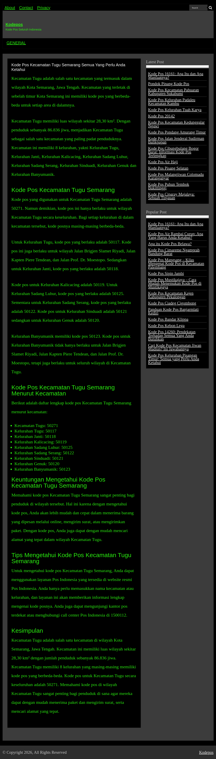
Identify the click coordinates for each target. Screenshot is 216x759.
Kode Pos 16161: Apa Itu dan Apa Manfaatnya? (175, 76)
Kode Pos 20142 (161, 116)
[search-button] (211, 8)
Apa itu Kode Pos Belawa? (170, 243)
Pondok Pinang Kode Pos (168, 83)
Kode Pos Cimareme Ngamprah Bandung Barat (174, 252)
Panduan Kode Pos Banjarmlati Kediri (173, 311)
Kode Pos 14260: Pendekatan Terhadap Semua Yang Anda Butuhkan (172, 335)
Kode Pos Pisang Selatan (168, 168)
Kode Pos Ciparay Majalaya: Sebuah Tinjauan (171, 196)
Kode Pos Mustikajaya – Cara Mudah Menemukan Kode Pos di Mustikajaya (174, 283)
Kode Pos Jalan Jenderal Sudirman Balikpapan (176, 140)
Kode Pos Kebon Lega (166, 325)
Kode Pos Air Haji (163, 162)
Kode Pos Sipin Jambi (166, 273)
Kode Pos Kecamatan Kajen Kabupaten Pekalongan (171, 295)
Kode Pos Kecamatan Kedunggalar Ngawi (176, 124)
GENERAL (16, 43)
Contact (26, 7)
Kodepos (14, 24)
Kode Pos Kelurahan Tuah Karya (174, 110)
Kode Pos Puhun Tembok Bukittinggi (168, 186)
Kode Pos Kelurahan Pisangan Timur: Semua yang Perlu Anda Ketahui (173, 359)
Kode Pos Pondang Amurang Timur (177, 132)
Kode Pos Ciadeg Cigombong (172, 303)
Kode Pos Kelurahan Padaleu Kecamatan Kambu (171, 102)
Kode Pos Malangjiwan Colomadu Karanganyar (176, 176)
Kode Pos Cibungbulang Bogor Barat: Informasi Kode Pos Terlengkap (173, 152)
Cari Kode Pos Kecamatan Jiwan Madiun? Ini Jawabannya (174, 347)
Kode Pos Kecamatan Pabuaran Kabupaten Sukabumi (173, 92)
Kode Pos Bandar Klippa (168, 319)
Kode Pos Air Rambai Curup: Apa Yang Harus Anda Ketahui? (175, 236)
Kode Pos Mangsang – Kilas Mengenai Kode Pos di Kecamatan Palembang (176, 263)
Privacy (43, 7)
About (10, 7)
